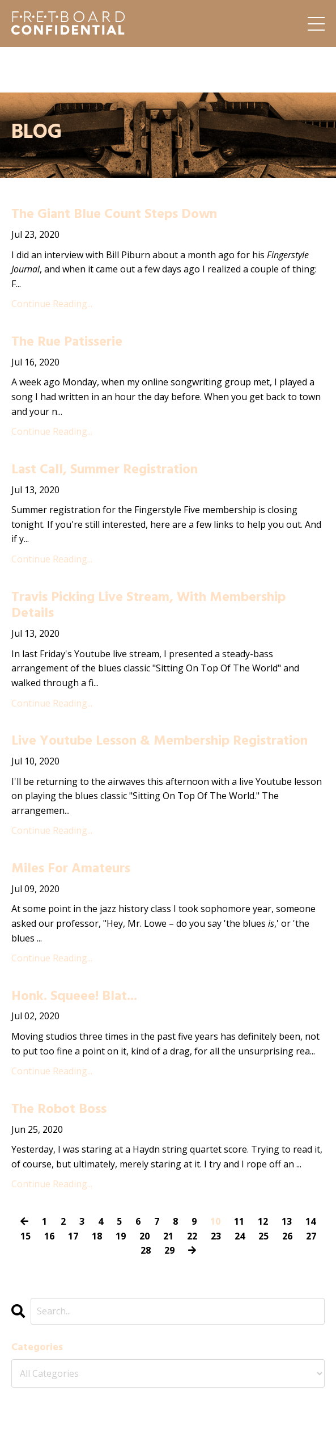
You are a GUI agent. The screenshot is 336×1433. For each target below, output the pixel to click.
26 (287, 1236)
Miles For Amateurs (70, 869)
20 (144, 1236)
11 (239, 1221)
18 (97, 1236)
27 (311, 1236)
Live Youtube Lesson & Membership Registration (159, 741)
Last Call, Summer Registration (104, 470)
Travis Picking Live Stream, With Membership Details (148, 606)
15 (25, 1236)
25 (263, 1236)
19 (121, 1236)
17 (73, 1236)
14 (310, 1221)
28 (146, 1250)
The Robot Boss (59, 1110)
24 (240, 1236)
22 (192, 1236)
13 (287, 1221)
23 (216, 1236)
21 (168, 1236)
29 (169, 1250)
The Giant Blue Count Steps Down (114, 215)
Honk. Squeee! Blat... (74, 997)
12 (263, 1221)
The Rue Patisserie (66, 342)
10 (215, 1221)
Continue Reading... (51, 303)
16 (49, 1236)
